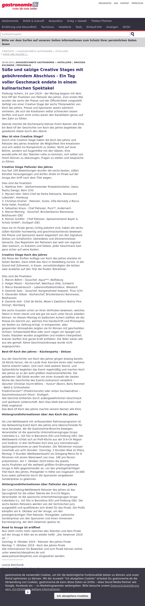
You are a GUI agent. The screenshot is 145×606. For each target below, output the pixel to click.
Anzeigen (112, 26)
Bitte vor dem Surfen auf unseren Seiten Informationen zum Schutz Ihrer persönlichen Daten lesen (69, 42)
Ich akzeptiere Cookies (72, 596)
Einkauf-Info (94, 26)
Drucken (79, 62)
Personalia (23, 65)
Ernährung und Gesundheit (19, 26)
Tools (79, 26)
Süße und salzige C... (15, 54)
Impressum (137, 3)
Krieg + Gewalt (77, 20)
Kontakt (124, 3)
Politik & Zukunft (33, 20)
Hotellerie (65, 26)
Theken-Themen (101, 20)
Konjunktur (56, 20)
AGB (116, 3)
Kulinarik (8, 65)
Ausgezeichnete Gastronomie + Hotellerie (43, 51)
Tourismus (47, 26)
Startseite (8, 51)
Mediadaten (105, 3)
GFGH (126, 26)
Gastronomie (10, 20)
